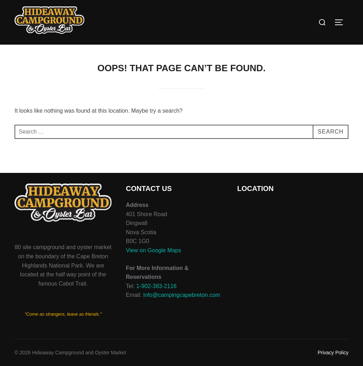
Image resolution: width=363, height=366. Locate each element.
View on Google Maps (153, 250)
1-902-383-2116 (156, 286)
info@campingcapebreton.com (181, 295)
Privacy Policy (333, 352)
